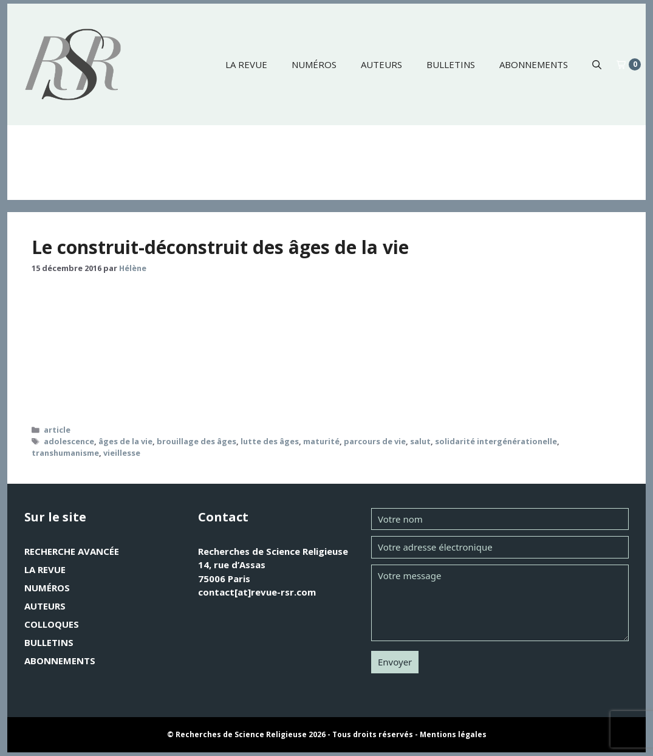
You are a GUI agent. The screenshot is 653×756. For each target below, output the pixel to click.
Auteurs (381, 64)
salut (420, 441)
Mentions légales (453, 734)
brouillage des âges (196, 441)
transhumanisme (65, 452)
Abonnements (533, 64)
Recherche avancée (71, 551)
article (57, 429)
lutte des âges (270, 441)
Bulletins (450, 64)
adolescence (69, 441)
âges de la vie (125, 441)
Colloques (51, 624)
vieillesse (121, 452)
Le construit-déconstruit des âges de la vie (220, 247)
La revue (246, 64)
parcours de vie (375, 441)
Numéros (314, 64)
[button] (597, 64)
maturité (321, 441)
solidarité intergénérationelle (496, 441)
